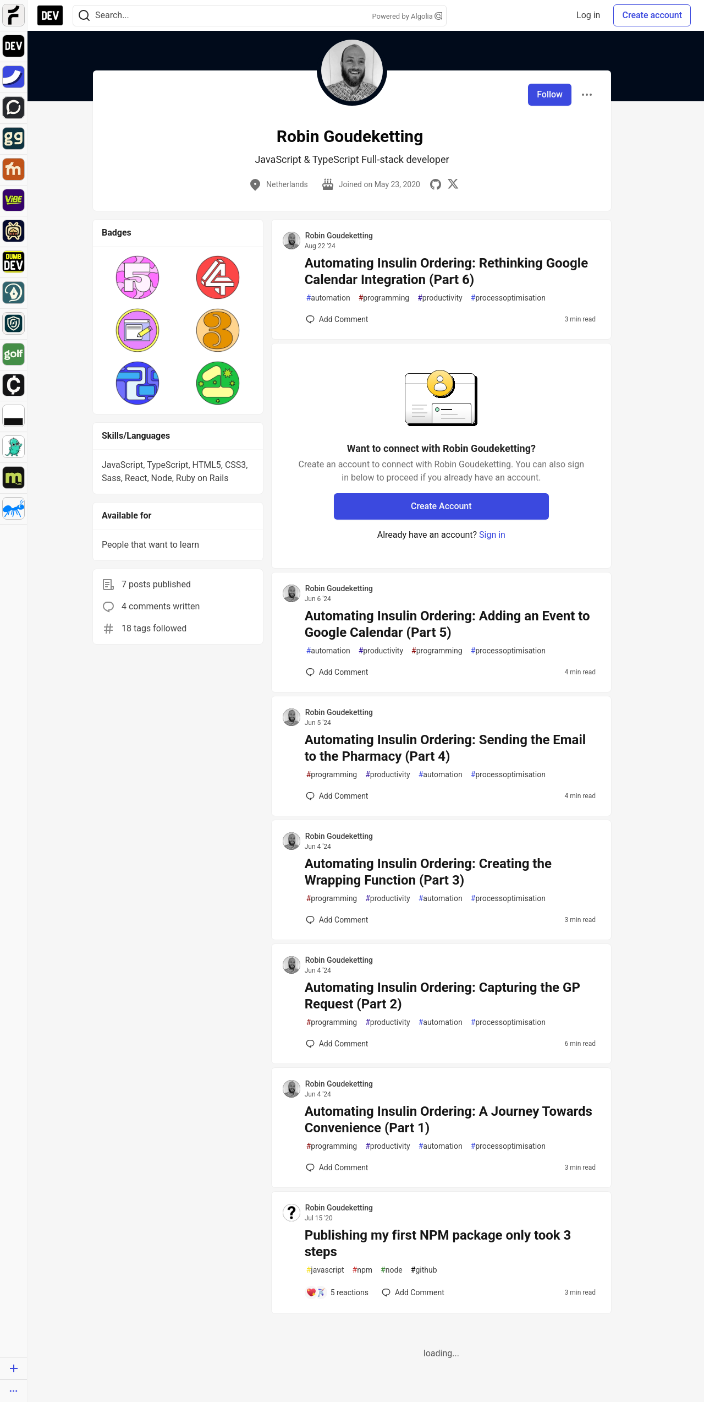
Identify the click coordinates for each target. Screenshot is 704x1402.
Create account (652, 15)
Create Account (441, 506)
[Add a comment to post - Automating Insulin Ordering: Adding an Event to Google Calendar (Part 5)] (337, 672)
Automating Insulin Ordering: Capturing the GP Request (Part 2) (442, 996)
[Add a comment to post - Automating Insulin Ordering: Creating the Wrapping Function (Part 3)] (337, 920)
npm (363, 1270)
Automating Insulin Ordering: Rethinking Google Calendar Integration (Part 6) (446, 271)
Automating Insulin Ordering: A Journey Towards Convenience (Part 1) (448, 1120)
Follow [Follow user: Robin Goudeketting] (550, 94)
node (392, 1270)
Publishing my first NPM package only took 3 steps (438, 1243)
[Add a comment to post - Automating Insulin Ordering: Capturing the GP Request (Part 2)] (337, 1043)
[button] (137, 277)
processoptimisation (508, 298)
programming (384, 298)
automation (328, 298)
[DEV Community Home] (50, 15)
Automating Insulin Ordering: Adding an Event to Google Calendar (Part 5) (447, 624)
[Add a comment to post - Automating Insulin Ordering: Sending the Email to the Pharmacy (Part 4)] (337, 796)
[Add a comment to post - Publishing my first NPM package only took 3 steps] (337, 1292)
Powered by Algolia (407, 16)
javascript (325, 1270)
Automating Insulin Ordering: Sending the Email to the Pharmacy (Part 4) (445, 748)
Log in (588, 15)
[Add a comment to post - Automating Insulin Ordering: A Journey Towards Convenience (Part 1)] (337, 1167)
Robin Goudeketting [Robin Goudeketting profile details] (339, 235)
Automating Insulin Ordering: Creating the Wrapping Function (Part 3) (428, 872)
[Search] (84, 16)
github (424, 1270)
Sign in (492, 535)
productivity (439, 298)
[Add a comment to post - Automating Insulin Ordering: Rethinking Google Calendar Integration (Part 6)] (337, 319)
